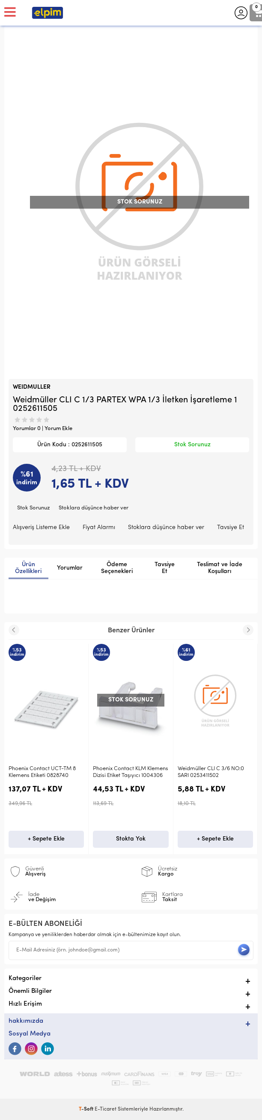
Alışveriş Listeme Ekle (41, 527)
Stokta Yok (131, 839)
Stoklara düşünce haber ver (93, 508)
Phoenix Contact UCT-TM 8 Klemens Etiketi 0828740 (42, 772)
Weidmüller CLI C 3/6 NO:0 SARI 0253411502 (211, 772)
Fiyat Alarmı (99, 527)
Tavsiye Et (230, 527)
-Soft (87, 1109)
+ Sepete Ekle (46, 839)
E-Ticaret (105, 1109)
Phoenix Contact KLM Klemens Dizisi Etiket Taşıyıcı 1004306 (130, 772)
